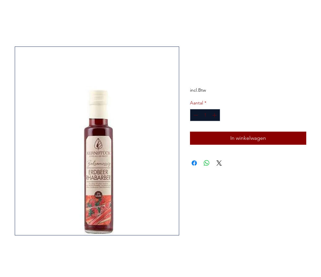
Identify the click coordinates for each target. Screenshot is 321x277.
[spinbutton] (205, 115)
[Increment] (215, 115)
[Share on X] (219, 163)
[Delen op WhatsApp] (207, 163)
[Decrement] (195, 115)
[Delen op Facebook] (194, 163)
